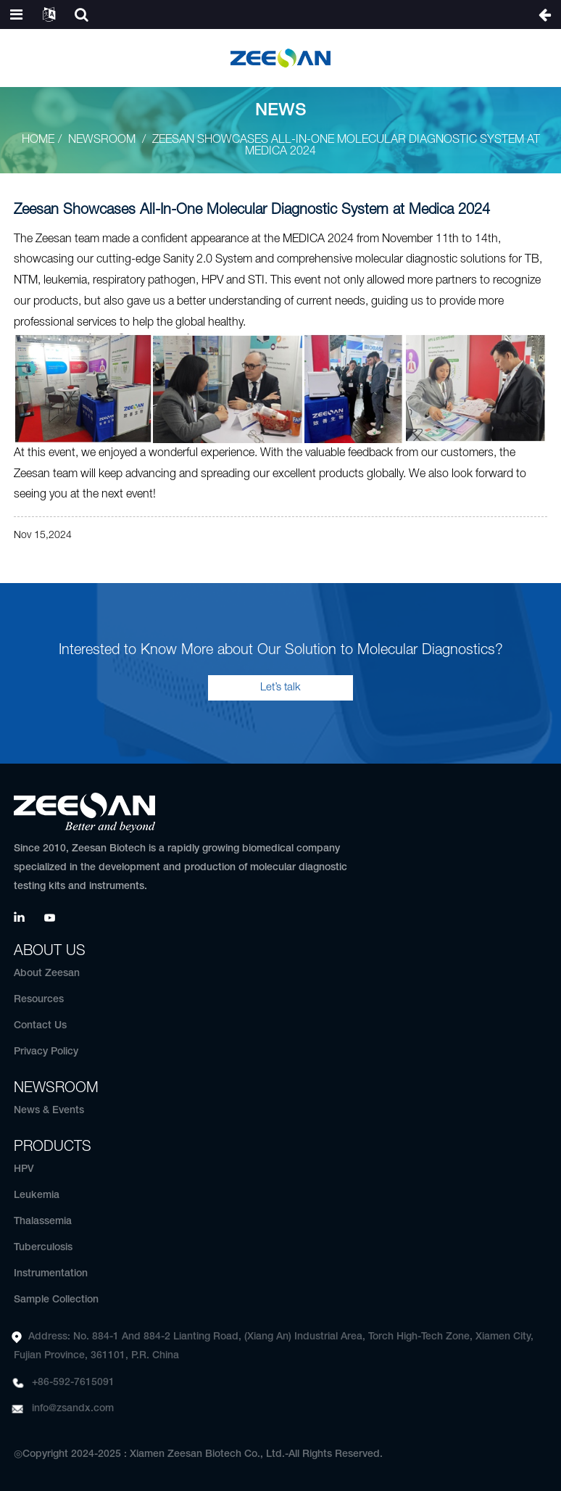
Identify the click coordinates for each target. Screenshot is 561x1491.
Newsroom (102, 140)
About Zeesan (47, 973)
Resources (39, 999)
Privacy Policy (46, 1052)
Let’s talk (280, 687)
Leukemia (36, 1195)
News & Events (49, 1110)
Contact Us (40, 1026)
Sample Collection (56, 1300)
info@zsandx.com (73, 1408)
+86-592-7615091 (73, 1382)
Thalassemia (43, 1221)
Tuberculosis (43, 1247)
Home (38, 140)
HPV (24, 1169)
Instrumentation (51, 1274)
